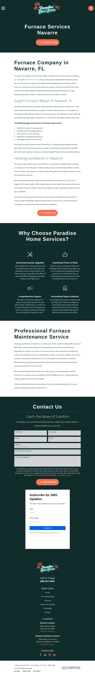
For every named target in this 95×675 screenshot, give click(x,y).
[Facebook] (40, 655)
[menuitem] (17, 671)
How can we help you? (22, 457)
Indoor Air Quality (47, 604)
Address (17, 445)
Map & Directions (47, 631)
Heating (47, 600)
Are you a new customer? (23, 451)
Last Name (52, 432)
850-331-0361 (47, 581)
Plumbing (47, 608)
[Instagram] (50, 655)
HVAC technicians (32, 79)
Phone (17, 438)
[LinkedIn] (54, 655)
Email (50, 438)
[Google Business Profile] (45, 655)
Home (47, 592)
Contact (48, 612)
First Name (18, 432)
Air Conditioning (47, 596)
